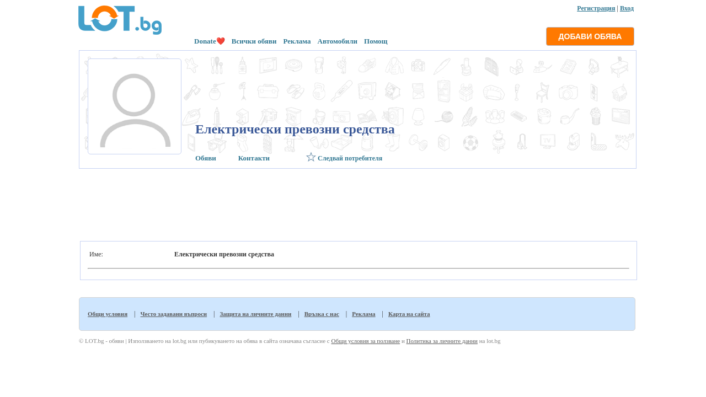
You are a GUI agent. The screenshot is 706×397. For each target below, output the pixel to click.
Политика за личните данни (442, 340)
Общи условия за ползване (365, 340)
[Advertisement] (356, 201)
